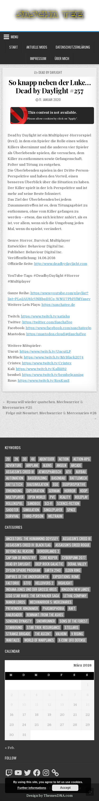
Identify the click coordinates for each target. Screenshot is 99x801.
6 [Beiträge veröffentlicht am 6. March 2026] (62, 695)
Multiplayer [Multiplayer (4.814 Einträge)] (14, 497)
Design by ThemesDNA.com (49, 796)
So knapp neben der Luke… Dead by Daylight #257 (49, 86)
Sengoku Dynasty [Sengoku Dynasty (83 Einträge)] (19, 621)
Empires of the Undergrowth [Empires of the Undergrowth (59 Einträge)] (27, 576)
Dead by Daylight (50, 72)
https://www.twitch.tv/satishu (45, 316)
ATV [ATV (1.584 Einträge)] (68, 471)
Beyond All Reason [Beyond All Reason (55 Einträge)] (19, 551)
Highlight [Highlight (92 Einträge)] (65, 583)
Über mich (62, 58)
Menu (14, 36)
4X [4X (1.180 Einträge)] (33, 459)
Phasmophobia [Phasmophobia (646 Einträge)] (53, 608)
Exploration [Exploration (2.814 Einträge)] (35, 490)
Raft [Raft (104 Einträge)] (72, 608)
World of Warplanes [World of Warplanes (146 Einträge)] (39, 640)
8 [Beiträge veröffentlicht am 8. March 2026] (88, 695)
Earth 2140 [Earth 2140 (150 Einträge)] (53, 570)
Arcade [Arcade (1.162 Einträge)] (76, 465)
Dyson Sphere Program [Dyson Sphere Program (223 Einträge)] (23, 570)
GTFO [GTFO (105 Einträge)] (27, 583)
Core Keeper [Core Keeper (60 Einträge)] (48, 557)
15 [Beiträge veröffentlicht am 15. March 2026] (87, 705)
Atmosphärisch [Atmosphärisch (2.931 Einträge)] (50, 471)
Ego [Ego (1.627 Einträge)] (55, 484)
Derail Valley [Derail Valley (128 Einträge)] (77, 564)
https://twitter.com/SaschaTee (47, 322)
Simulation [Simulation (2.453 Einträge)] (31, 509)
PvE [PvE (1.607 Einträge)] (52, 497)
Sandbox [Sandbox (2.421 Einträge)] (33, 503)
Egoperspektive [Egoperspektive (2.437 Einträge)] (74, 484)
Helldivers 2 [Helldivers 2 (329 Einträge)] (44, 583)
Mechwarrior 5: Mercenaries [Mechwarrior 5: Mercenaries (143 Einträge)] (51, 602)
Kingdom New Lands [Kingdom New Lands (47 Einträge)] (75, 589)
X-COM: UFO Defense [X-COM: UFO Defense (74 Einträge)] (72, 640)
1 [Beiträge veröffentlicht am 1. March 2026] (87, 685)
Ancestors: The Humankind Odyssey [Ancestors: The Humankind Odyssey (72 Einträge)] (32, 538)
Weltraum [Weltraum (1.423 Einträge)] (55, 516)
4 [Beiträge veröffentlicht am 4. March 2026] (36, 695)
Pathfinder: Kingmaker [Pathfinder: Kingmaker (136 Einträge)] (22, 608)
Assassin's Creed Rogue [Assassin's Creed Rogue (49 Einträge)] (72, 544)
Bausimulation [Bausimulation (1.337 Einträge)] (37, 484)
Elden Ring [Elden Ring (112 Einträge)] (72, 570)
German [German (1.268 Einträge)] (54, 490)
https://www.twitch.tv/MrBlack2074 (53, 357)
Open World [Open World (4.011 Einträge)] (36, 497)
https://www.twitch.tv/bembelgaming (53, 375)
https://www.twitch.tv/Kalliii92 (41, 369)
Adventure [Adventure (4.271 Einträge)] (13, 465)
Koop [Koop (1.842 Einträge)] (83, 490)
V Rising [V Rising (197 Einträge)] (77, 633)
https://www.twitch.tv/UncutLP (45, 351)
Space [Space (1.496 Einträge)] (71, 509)
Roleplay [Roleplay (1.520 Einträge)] (81, 497)
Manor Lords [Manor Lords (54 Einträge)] (15, 602)
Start (13, 47)
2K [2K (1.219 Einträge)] (16, 459)
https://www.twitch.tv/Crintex (46, 363)
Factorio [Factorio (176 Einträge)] (12, 583)
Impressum (38, 58)
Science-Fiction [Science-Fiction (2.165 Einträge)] (68, 503)
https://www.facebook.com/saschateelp (58, 328)
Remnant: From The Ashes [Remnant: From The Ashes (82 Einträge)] (45, 614)
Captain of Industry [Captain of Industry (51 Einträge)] (21, 557)
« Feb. (10, 748)
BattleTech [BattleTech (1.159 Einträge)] (14, 484)
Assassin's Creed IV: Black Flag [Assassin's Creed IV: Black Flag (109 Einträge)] (28, 544)
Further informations (31, 787)
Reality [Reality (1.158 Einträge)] (65, 497)
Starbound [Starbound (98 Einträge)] (14, 627)
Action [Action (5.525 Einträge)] (64, 459)
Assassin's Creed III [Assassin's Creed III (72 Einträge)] (77, 538)
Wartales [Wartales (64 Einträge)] (13, 640)
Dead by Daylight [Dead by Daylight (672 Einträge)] (18, 564)
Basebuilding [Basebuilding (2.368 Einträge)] (37, 478)
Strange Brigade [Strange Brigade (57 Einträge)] (18, 633)
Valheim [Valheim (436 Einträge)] (61, 633)
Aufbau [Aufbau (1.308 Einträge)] (81, 471)
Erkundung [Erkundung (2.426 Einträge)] (14, 490)
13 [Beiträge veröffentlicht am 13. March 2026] (62, 705)
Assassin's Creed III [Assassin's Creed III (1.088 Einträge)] (20, 471)
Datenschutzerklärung (73, 47)
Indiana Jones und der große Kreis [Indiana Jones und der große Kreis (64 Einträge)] (31, 589)
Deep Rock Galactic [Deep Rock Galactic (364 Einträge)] (49, 564)
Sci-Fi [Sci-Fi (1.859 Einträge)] (48, 503)
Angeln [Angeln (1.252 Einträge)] (61, 465)
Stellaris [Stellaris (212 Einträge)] (71, 627)
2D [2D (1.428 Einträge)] (8, 459)
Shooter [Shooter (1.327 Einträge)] (12, 509)
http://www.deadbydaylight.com (60, 264)
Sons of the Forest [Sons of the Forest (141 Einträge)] (74, 621)
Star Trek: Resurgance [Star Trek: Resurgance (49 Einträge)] (43, 627)
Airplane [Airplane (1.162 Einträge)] (32, 465)
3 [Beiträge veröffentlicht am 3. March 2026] (24, 695)
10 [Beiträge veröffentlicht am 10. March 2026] (24, 705)
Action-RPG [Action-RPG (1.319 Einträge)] (81, 459)
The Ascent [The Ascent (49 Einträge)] (43, 633)
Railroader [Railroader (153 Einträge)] (14, 614)
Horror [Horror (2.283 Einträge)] (70, 490)
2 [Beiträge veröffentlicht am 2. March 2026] (12, 695)
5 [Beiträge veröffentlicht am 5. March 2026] (49, 695)
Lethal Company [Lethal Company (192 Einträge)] (75, 595)
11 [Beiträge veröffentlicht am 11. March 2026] (36, 705)
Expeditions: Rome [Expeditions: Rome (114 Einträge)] (66, 576)
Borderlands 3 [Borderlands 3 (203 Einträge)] (48, 551)
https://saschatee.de (58, 305)
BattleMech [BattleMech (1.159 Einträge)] (78, 478)
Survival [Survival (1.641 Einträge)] (12, 516)
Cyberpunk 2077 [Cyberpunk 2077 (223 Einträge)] (74, 557)
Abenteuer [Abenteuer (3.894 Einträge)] (46, 459)
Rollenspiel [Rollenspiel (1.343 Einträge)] (14, 503)
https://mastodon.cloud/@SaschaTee (56, 334)
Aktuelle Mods (36, 47)
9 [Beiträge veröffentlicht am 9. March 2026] (12, 705)
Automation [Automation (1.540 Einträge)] (14, 478)
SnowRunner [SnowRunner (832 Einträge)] (45, 621)
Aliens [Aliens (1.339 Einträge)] (47, 465)
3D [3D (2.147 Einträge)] (24, 459)
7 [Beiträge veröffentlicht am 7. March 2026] (75, 695)
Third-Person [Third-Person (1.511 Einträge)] (33, 516)
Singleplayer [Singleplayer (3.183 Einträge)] (53, 509)
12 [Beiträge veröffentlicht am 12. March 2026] (49, 705)
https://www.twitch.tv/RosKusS (43, 381)
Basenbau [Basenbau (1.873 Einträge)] (58, 478)
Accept (65, 788)
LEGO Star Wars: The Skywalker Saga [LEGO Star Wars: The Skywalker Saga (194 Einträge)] (32, 595)
